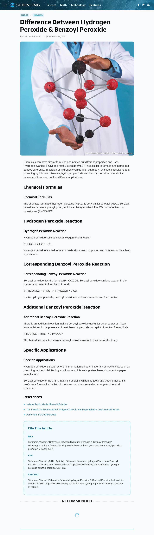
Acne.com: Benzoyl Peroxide (41, 414)
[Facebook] (138, 5)
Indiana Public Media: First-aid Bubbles (46, 404)
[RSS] (148, 5)
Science (51, 4)
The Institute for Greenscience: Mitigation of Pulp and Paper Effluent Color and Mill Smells (73, 409)
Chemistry (38, 15)
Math (63, 4)
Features (95, 4)
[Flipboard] (143, 5)
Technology (78, 4)
